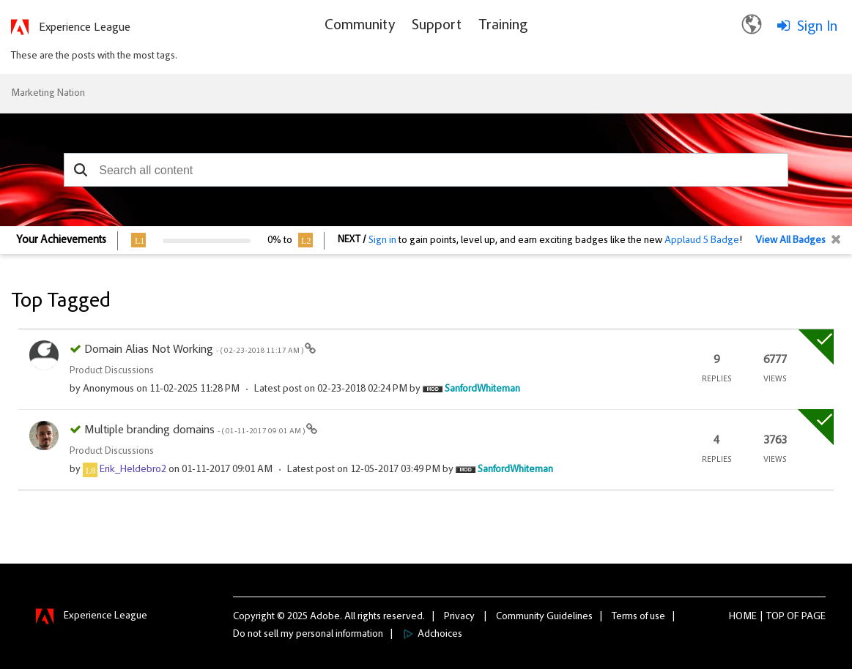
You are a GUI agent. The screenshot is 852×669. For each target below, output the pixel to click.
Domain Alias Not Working (194, 350)
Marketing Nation (48, 94)
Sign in (382, 241)
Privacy (459, 617)
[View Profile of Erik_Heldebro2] (133, 470)
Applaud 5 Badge (701, 241)
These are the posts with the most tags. (94, 56)
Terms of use (638, 617)
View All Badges (790, 241)
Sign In (817, 27)
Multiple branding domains (195, 430)
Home (743, 617)
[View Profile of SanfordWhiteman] (482, 389)
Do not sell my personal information (308, 634)
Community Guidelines (544, 617)
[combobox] (426, 170)
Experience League (84, 28)
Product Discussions (112, 371)
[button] (80, 170)
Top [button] (775, 617)
